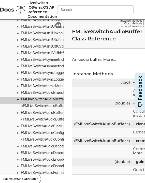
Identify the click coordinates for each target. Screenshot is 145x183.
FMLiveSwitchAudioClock (41, 126)
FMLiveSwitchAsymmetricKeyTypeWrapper (56, 66)
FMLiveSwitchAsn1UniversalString (49, 20)
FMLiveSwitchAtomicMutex (43, 86)
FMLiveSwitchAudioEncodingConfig (50, 166)
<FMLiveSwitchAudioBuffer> (44, 106)
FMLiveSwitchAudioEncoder (43, 160)
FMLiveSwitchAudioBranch (43, 93)
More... (109, 60)
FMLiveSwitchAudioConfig (42, 133)
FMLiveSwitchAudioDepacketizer (48, 153)
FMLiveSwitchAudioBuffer (43, 99)
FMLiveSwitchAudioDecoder (44, 146)
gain (140, 162)
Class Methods (133, 23)
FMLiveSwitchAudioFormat (43, 173)
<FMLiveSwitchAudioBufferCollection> (52, 119)
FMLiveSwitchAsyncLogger (43, 73)
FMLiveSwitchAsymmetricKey (45, 60)
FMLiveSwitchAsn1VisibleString (46, 53)
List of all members (132, 26)
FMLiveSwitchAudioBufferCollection (50, 113)
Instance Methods (131, 21)
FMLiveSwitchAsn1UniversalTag (47, 27)
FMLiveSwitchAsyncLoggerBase (47, 80)
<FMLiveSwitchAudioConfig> (44, 140)
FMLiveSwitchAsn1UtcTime (43, 40)
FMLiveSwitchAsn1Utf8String (45, 47)
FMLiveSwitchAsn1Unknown (44, 33)
